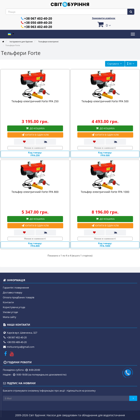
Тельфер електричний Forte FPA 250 (35, 101)
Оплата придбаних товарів (18, 297)
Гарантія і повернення (16, 287)
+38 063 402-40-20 (38, 27)
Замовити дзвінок (103, 18)
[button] (103, 24)
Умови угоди (10, 312)
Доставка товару (12, 292)
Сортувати (114, 63)
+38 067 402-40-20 (38, 18)
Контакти (8, 302)
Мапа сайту (9, 317)
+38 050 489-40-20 (38, 22)
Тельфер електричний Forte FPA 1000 (105, 192)
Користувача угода (14, 307)
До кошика (35, 128)
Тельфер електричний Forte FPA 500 (105, 101)
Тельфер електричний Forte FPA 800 (35, 192)
